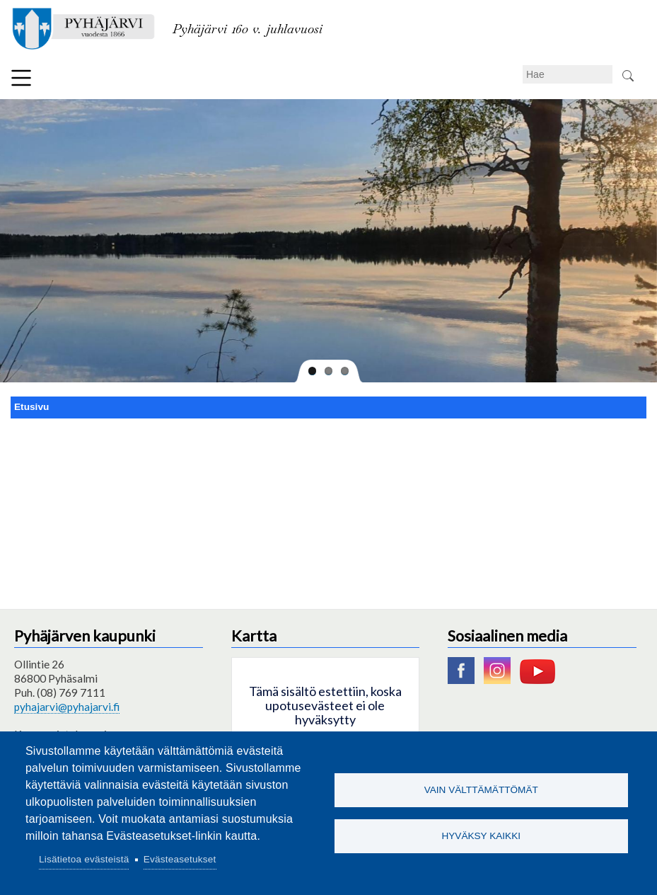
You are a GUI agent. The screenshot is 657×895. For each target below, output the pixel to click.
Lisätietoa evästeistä (84, 859)
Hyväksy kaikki (481, 836)
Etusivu (31, 406)
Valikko (21, 78)
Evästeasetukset (180, 859)
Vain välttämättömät (481, 790)
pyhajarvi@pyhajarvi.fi (67, 706)
